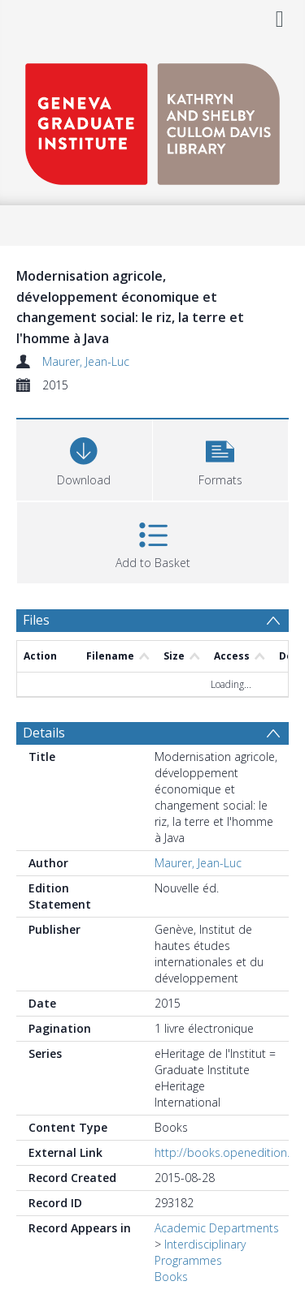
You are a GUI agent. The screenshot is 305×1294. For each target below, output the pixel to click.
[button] (221, 458)
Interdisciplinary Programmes (200, 1252)
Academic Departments (217, 1228)
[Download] (84, 458)
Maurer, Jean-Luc (85, 361)
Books (171, 1276)
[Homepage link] (152, 120)
